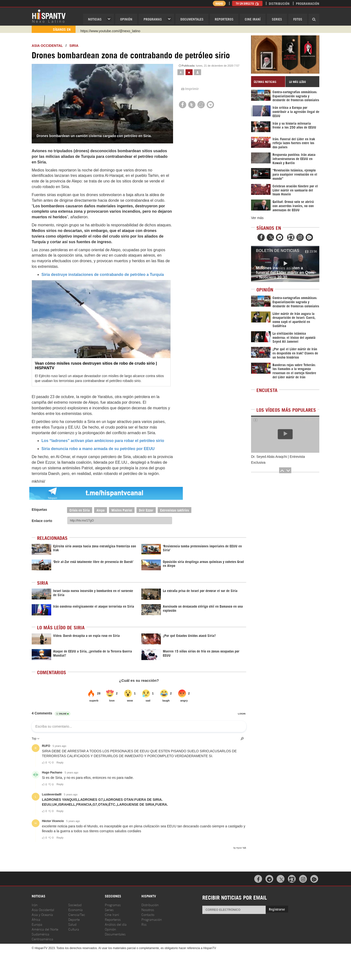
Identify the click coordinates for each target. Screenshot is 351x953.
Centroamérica (42, 939)
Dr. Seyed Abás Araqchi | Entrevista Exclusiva (278, 459)
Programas (153, 19)
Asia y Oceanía (42, 914)
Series (277, 19)
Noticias (95, 19)
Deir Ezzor (146, 510)
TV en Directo (247, 3)
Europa (37, 924)
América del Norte (45, 929)
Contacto (147, 914)
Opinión (110, 929)
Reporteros (224, 19)
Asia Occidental (43, 909)
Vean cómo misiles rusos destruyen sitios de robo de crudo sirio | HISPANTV (96, 365)
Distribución (279, 3)
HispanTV (49, 16)
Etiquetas (39, 510)
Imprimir (189, 89)
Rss (143, 924)
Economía (75, 909)
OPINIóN (126, 19)
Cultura (73, 929)
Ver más (257, 218)
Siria (73, 46)
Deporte (74, 919)
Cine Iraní (253, 19)
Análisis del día (116, 924)
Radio (219, 3)
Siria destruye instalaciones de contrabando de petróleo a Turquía (102, 274)
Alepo (101, 510)
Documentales (192, 19)
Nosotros (147, 909)
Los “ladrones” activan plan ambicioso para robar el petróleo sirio (102, 441)
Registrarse (277, 909)
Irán (35, 904)
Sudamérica (40, 934)
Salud (72, 924)
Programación (307, 3)
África (36, 919)
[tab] (268, 81)
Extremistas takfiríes (174, 510)
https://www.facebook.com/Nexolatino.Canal (113, 29)
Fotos (297, 19)
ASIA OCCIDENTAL (47, 46)
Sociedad (75, 904)
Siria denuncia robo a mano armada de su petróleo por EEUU (98, 449)
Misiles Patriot (121, 510)
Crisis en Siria (79, 510)
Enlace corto (42, 521)
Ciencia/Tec (76, 914)
